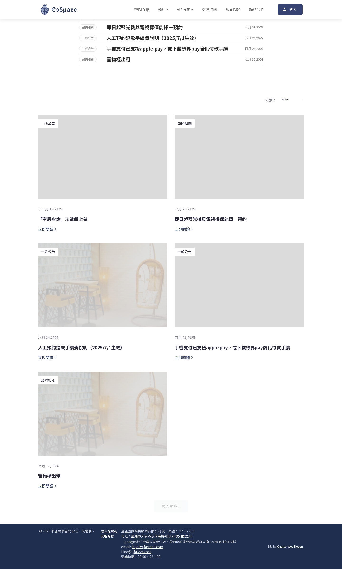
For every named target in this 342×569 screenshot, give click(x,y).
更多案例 (171, 74)
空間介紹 (141, 9)
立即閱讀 (47, 229)
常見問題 (233, 9)
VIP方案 (183, 9)
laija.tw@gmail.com (147, 546)
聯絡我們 (256, 9)
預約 (162, 9)
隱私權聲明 (109, 531)
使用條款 (107, 536)
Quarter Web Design (290, 546)
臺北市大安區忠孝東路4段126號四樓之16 (161, 536)
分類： (270, 100)
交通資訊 (209, 9)
